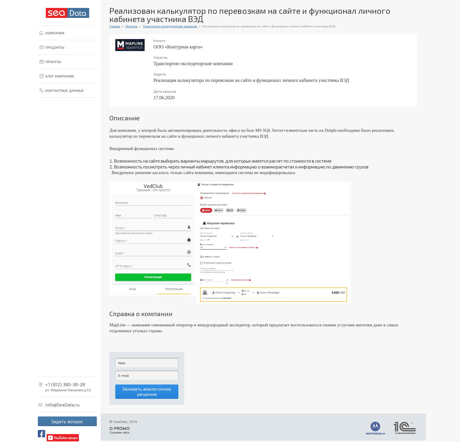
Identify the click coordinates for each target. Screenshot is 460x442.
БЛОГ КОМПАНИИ (59, 76)
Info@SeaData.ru (62, 404)
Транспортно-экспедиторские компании (170, 26)
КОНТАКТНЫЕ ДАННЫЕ (64, 90)
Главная (114, 26)
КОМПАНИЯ (54, 33)
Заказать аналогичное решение (146, 392)
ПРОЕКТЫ (53, 62)
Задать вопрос (67, 421)
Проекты (132, 26)
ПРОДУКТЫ (54, 47)
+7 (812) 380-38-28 (65, 384)
